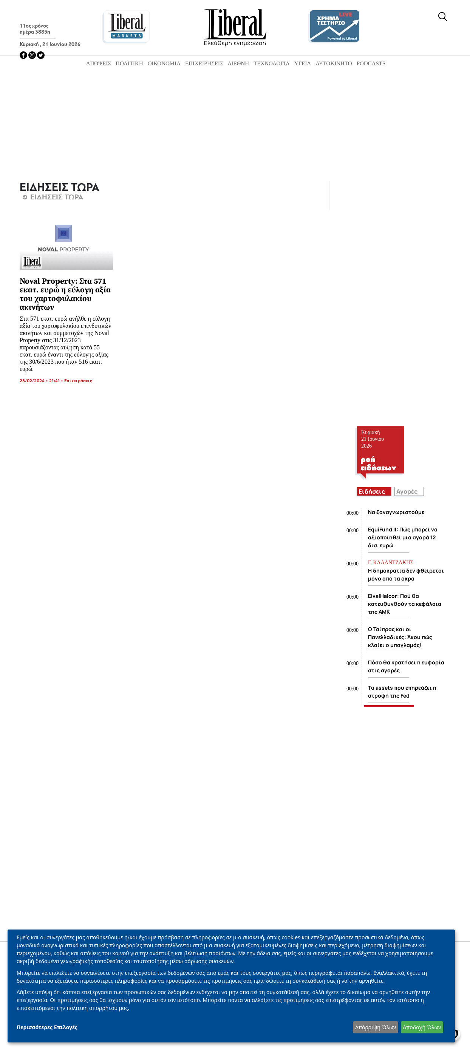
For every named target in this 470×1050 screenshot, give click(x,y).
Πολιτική (129, 63)
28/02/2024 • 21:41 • (42, 380)
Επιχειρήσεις (204, 63)
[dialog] (231, 986)
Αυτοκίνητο (333, 63)
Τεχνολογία (272, 63)
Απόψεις (98, 63)
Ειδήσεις (372, 491)
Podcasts (371, 63)
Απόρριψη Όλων (375, 1027)
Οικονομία (164, 63)
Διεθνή (238, 63)
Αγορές (406, 491)
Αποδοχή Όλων (422, 1027)
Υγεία (302, 63)
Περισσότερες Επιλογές (47, 1027)
